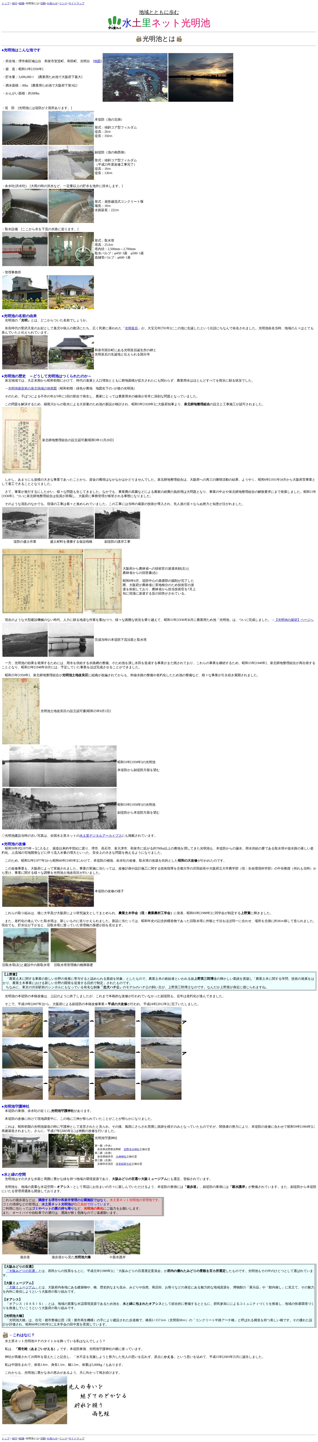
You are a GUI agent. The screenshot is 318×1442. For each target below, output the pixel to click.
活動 (43, 3)
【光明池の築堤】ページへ (294, 620)
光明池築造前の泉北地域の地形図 (32, 388)
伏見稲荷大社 (124, 1163)
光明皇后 (131, 328)
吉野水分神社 (132, 1149)
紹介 (14, 3)
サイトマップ (76, 3)
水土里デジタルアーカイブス (101, 835)
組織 (21, 3)
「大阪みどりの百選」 (22, 1271)
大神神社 (121, 1156)
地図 (97, 61)
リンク (63, 3)
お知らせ (52, 3)
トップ (6, 3)
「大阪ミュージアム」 (22, 1287)
